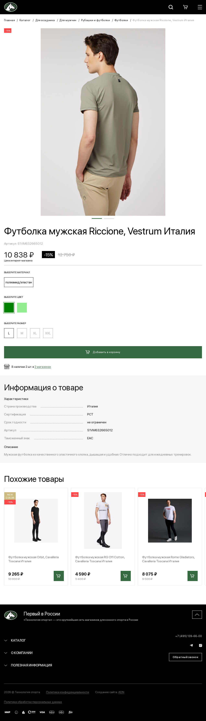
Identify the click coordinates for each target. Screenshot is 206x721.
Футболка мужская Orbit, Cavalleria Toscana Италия (33, 559)
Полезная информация (28, 665)
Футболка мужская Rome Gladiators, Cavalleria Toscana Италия (168, 559)
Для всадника (45, 20)
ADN (121, 692)
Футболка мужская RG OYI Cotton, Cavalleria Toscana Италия (100, 559)
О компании (18, 653)
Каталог (25, 20)
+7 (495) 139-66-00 (188, 636)
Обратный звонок (185, 657)
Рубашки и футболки (95, 20)
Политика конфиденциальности (67, 692)
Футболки (121, 20)
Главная (9, 20)
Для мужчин (67, 20)
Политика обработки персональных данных (33, 701)
